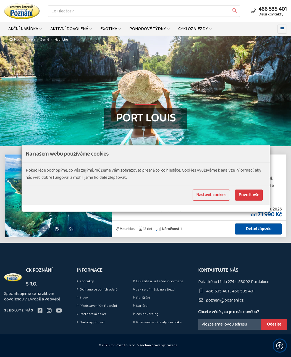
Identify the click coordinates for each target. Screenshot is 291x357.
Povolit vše (248, 194)
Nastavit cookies (211, 194)
